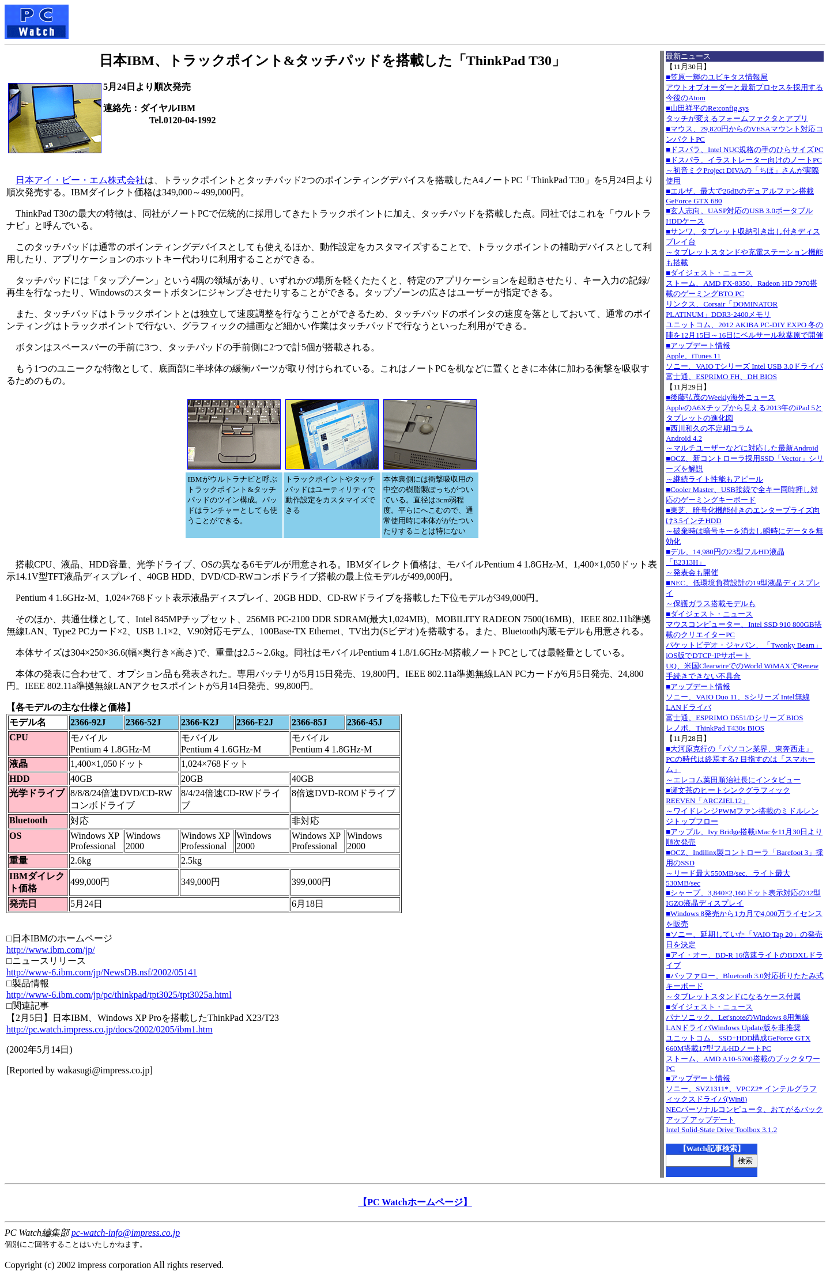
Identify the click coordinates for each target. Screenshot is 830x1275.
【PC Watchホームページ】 (414, 1202)
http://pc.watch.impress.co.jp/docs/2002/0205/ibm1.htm (109, 1029)
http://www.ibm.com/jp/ (50, 950)
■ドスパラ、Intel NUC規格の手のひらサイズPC (744, 149)
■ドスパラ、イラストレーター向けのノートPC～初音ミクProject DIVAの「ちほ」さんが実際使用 (744, 170)
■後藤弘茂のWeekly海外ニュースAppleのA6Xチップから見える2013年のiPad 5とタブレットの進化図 (744, 407)
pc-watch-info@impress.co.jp (125, 1233)
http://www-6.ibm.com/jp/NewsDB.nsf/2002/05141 (101, 972)
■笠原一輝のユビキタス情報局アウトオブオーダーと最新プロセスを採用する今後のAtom (744, 87)
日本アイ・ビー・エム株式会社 (80, 180)
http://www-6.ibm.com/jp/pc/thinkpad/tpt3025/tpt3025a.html (119, 995)
